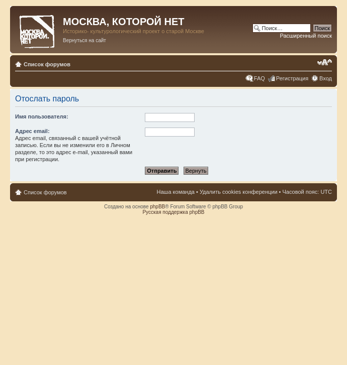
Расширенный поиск (306, 36)
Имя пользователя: (41, 116)
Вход (325, 78)
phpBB (157, 206)
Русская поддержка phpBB (173, 212)
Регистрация (292, 78)
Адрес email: (32, 131)
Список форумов (47, 64)
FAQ (259, 78)
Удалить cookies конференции (239, 192)
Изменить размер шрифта (324, 62)
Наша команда (176, 192)
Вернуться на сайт (84, 40)
